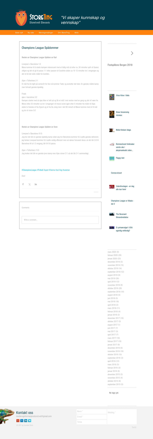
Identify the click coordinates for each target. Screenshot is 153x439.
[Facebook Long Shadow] (21, 420)
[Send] (134, 427)
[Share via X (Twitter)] (29, 184)
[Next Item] (132, 53)
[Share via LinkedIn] (36, 184)
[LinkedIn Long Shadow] (25, 420)
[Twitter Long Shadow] (29, 420)
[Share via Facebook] (23, 184)
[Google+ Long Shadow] (17, 420)
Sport (23, 176)
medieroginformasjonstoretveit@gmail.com (34, 416)
